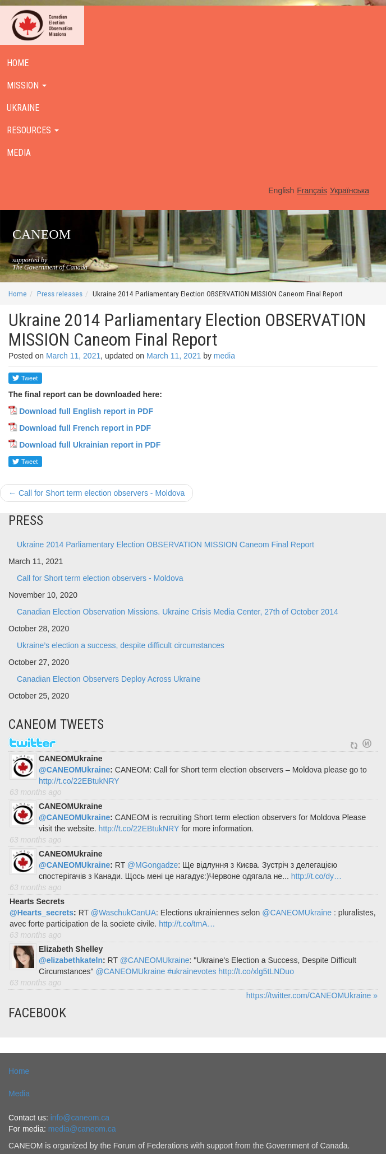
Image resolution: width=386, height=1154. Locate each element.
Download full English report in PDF (86, 411)
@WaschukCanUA (123, 912)
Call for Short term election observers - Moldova (96, 492)
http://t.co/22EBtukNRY (79, 780)
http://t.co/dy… (316, 876)
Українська (349, 190)
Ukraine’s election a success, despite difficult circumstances (120, 645)
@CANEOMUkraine (74, 769)
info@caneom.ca (79, 1117)
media (224, 355)
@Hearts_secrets (41, 912)
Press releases (59, 294)
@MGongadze (152, 864)
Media (19, 1093)
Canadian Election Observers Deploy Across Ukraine (109, 678)
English (281, 190)
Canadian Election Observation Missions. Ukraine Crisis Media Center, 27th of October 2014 (177, 611)
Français (312, 190)
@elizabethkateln (71, 960)
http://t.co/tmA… (187, 923)
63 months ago (36, 792)
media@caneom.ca (82, 1128)
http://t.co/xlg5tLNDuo (256, 971)
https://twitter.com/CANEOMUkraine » (312, 995)
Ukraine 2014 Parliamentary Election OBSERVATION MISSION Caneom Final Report (165, 544)
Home (17, 294)
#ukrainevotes (191, 971)
